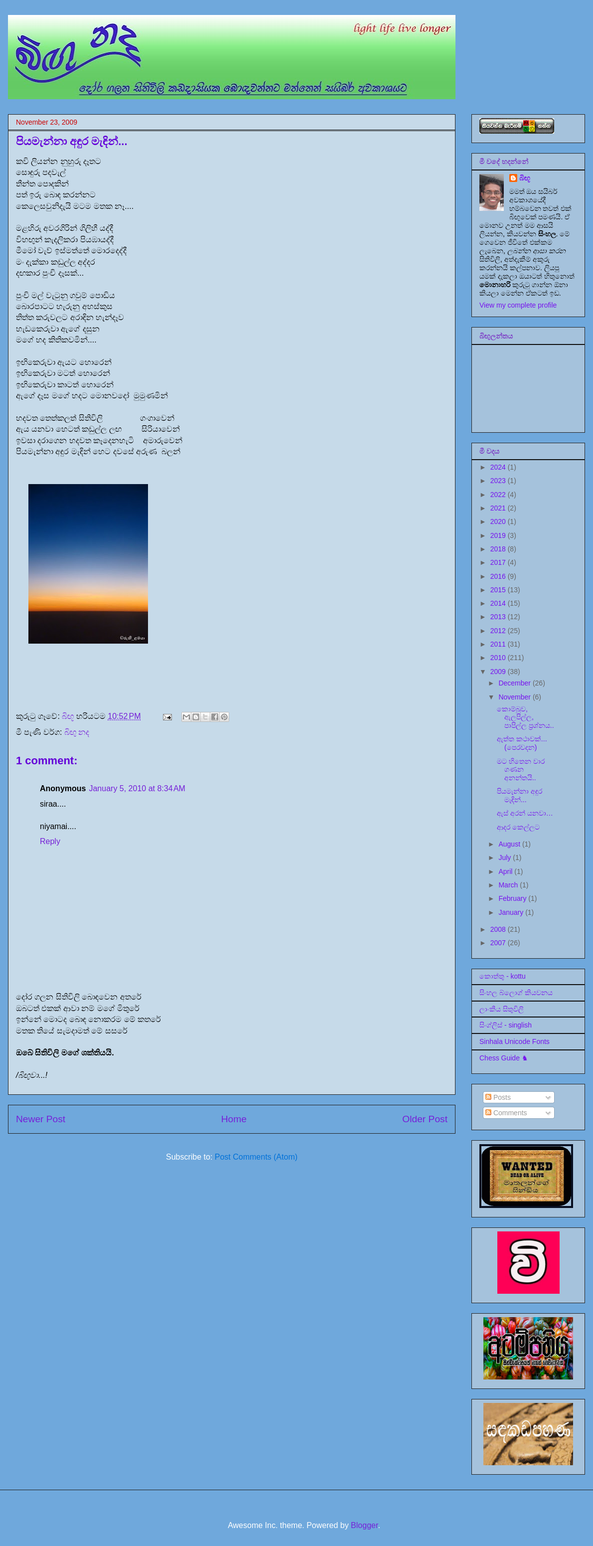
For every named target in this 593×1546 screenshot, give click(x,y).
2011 (499, 644)
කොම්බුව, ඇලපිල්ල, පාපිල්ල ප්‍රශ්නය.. (525, 717)
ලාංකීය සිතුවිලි (501, 1009)
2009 (499, 672)
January (511, 912)
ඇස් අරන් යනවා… (525, 813)
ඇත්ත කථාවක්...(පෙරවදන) (522, 743)
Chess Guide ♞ (503, 1058)
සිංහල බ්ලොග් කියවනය (516, 993)
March (509, 885)
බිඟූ (524, 178)
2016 (499, 576)
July (505, 857)
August (510, 844)
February (513, 898)
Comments (506, 1113)
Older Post (424, 1119)
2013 (499, 617)
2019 (499, 535)
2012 (499, 631)
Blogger (364, 1525)
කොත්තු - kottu (502, 976)
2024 (499, 467)
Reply (50, 841)
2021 (499, 508)
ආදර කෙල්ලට (518, 827)
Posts (498, 1097)
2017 (499, 562)
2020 (499, 521)
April (506, 871)
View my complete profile (518, 305)
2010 (499, 658)
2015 (499, 590)
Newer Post (40, 1119)
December (515, 683)
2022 (499, 495)
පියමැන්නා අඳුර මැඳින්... (519, 795)
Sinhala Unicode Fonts (514, 1041)
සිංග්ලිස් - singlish (505, 1025)
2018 (499, 549)
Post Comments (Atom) (256, 1157)
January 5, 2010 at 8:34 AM (137, 788)
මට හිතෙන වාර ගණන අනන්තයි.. (521, 769)
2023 (499, 481)
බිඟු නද (76, 732)
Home (234, 1119)
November (515, 697)
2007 (499, 943)
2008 (499, 929)
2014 (499, 603)
